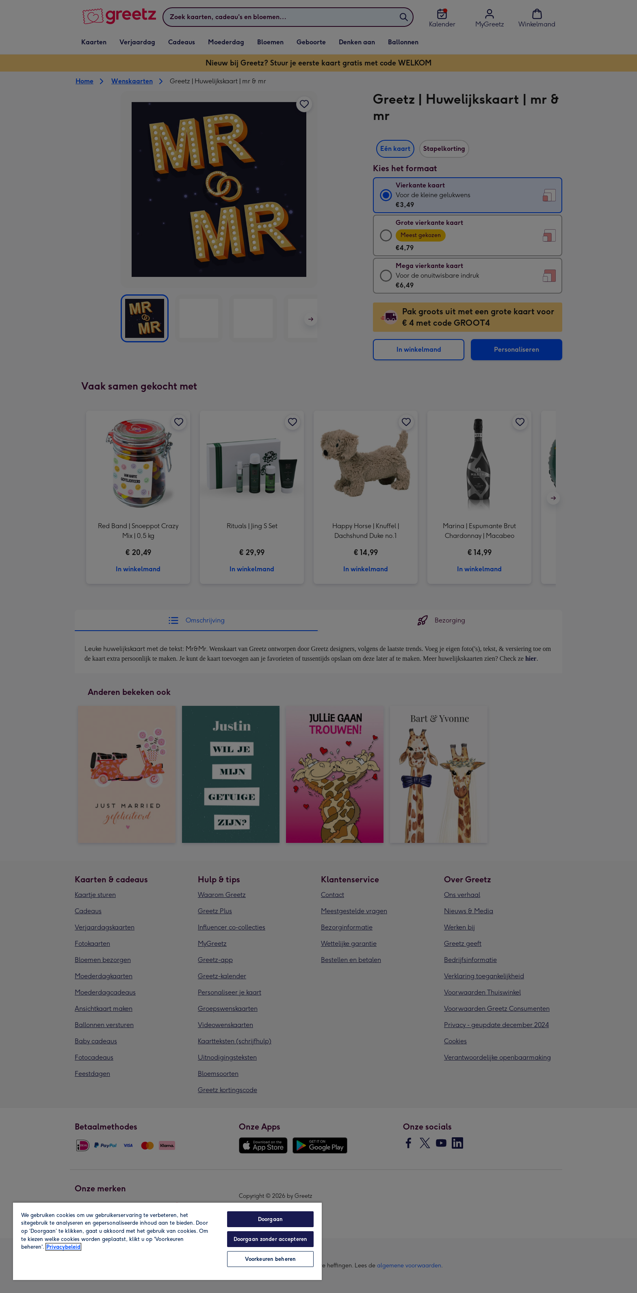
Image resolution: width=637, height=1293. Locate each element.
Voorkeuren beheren (270, 1259)
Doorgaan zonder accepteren (270, 1239)
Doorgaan (270, 1219)
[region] (167, 1241)
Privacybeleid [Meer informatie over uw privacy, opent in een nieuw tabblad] (63, 1247)
